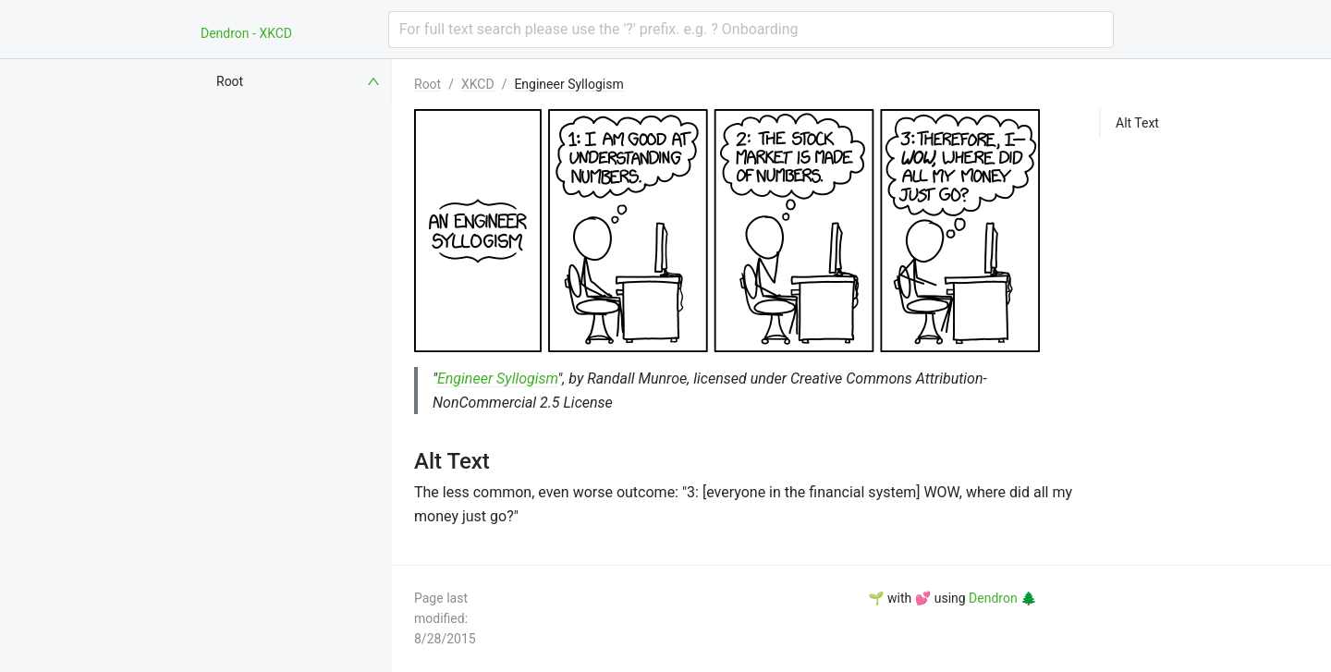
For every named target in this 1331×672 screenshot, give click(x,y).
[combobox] (751, 29)
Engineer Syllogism (568, 84)
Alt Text (1137, 123)
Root (427, 84)
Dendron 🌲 (1002, 598)
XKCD (478, 84)
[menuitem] (299, 81)
